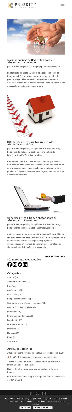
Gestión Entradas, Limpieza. (30, 155)
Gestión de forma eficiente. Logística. (24, 303)
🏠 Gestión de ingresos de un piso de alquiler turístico (32, 357)
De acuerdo (25, 408)
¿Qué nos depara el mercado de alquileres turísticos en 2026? (35, 353)
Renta (9, 337)
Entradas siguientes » (55, 256)
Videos (10, 341)
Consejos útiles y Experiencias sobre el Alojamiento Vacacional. (31, 219)
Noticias (11, 333)
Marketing (11, 329)
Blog (58, 149)
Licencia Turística (15, 324)
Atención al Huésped (45, 149)
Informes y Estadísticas (18, 316)
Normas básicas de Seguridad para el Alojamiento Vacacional (30, 61)
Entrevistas (12, 294)
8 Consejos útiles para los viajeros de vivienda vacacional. (30, 143)
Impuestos (12, 312)
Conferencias (13, 290)
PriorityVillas (17, 66)
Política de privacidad (42, 408)
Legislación (12, 320)
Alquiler (11, 277)
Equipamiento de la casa (48, 66)
